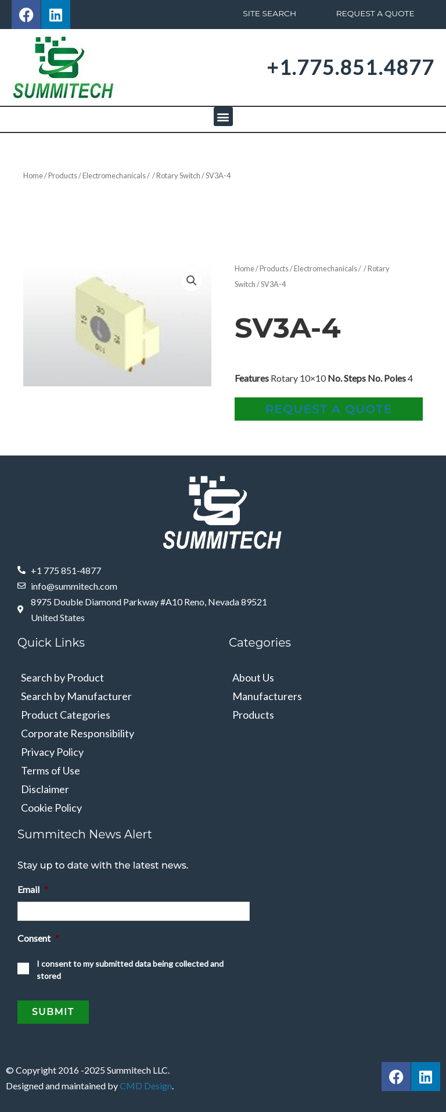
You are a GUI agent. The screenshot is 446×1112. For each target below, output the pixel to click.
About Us (253, 677)
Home (33, 175)
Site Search (269, 13)
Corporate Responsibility (77, 733)
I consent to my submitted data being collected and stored (130, 968)
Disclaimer (45, 789)
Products (62, 175)
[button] (223, 116)
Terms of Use (50, 770)
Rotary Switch (178, 175)
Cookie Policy (51, 807)
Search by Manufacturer (76, 696)
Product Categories (65, 714)
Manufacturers (267, 696)
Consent (38, 936)
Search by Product (62, 677)
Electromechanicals (114, 175)
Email (32, 889)
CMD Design (146, 1082)
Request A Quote (375, 13)
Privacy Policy (52, 751)
